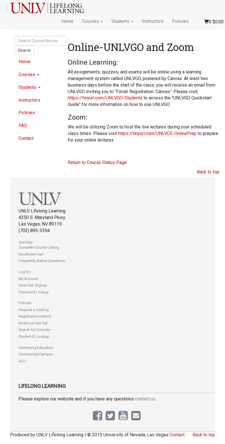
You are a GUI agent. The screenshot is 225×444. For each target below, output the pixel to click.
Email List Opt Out (33, 323)
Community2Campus (36, 354)
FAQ (23, 125)
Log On (24, 272)
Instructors (152, 21)
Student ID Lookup (34, 336)
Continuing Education (36, 347)
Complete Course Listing (39, 247)
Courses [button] (92, 21)
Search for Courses (34, 330)
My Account (28, 279)
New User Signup (33, 285)
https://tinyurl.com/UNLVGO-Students (105, 98)
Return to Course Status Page (97, 162)
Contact (26, 138)
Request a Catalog (34, 310)
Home (67, 21)
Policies (180, 21)
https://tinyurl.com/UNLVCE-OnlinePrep (157, 133)
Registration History (35, 316)
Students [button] (122, 21)
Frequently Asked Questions (42, 261)
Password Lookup (34, 292)
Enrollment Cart (31, 254)
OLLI (22, 361)
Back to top (208, 172)
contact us (145, 399)
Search (24, 50)
